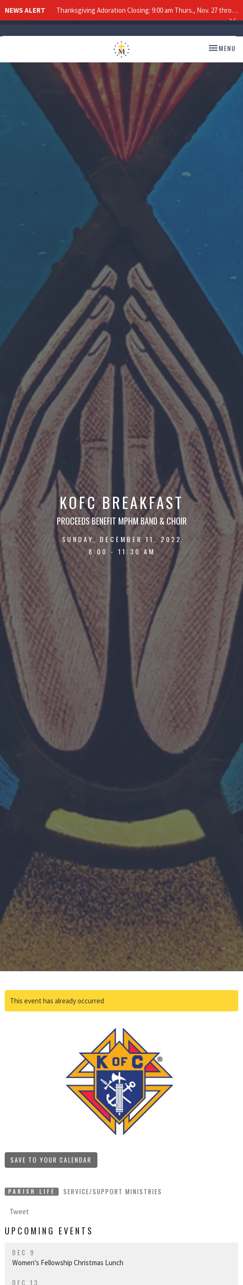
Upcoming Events (49, 1231)
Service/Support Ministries (112, 1191)
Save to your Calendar (51, 1159)
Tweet (19, 1211)
